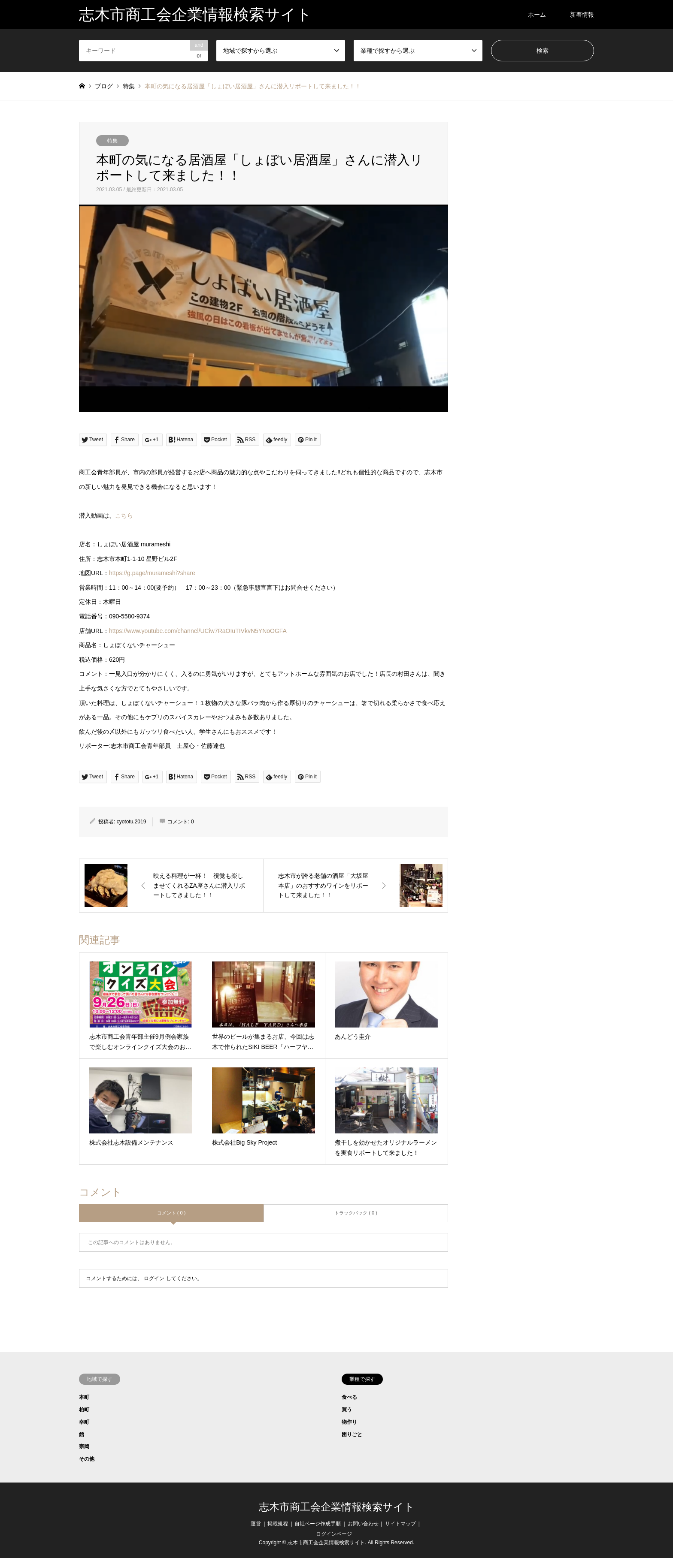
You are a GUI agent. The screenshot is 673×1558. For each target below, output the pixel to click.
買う (347, 1410)
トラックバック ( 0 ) (355, 1212)
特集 (112, 141)
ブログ (104, 86)
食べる (349, 1397)
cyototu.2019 (131, 822)
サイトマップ (400, 1524)
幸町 (84, 1422)
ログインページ (334, 1534)
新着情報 (582, 14)
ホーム (537, 14)
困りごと (352, 1434)
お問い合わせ (363, 1524)
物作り (349, 1422)
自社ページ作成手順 (317, 1524)
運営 (256, 1524)
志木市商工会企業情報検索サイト (337, 1507)
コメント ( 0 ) (171, 1212)
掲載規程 (277, 1524)
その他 (86, 1459)
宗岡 (84, 1446)
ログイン (154, 1278)
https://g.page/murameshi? (152, 573)
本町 (84, 1397)
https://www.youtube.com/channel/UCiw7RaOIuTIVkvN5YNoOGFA (198, 630)
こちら (124, 515)
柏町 (84, 1410)
